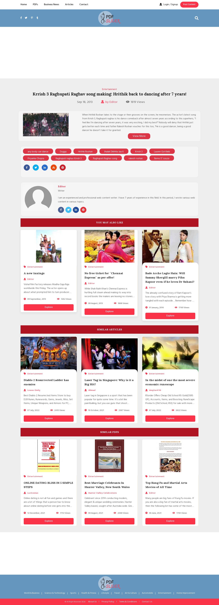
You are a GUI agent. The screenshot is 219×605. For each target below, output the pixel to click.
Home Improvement (186, 593)
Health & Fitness (88, 593)
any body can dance (38, 152)
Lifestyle (105, 593)
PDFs (35, 5)
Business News (51, 5)
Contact (83, 5)
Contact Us (147, 601)
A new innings (34, 273)
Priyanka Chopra (36, 159)
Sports (73, 593)
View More (139, 136)
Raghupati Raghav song (105, 159)
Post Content (189, 4)
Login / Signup (169, 5)
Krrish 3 (139, 152)
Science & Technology (55, 593)
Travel (117, 593)
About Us (92, 601)
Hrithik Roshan (85, 152)
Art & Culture (131, 593)
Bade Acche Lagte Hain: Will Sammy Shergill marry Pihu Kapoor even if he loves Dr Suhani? (169, 277)
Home (24, 5)
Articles (69, 5)
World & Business (31, 593)
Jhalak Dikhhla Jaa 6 (114, 152)
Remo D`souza (161, 159)
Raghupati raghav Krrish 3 (69, 159)
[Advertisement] (109, 52)
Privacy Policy (108, 601)
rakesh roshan (136, 159)
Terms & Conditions (128, 601)
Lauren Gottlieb (162, 152)
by (109, 102)
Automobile (147, 593)
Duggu (63, 152)
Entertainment (109, 89)
